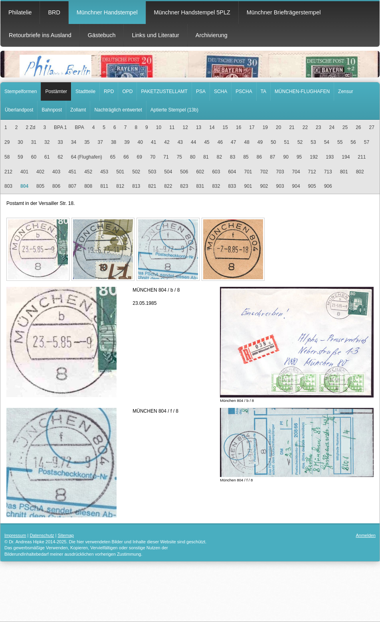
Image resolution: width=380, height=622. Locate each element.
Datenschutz (42, 535)
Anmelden (366, 535)
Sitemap (66, 535)
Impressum (15, 535)
